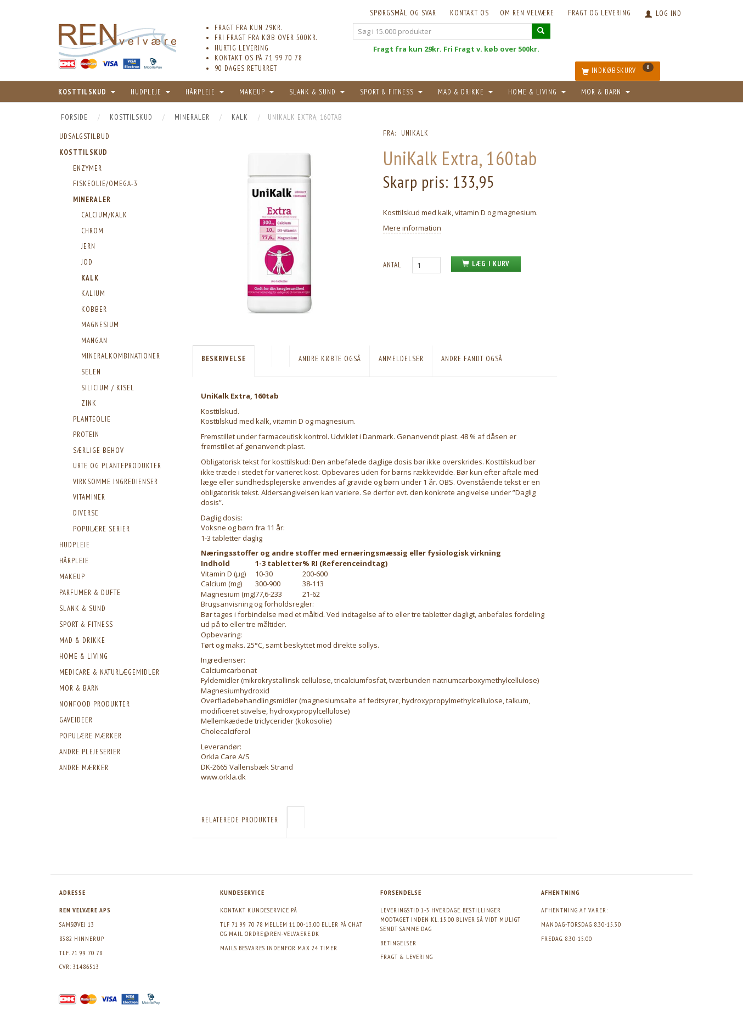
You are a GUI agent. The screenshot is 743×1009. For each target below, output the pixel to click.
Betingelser (398, 943)
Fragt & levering (406, 956)
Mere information (412, 228)
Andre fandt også (472, 358)
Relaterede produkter (239, 820)
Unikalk (415, 133)
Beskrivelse (223, 358)
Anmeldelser (401, 358)
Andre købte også (330, 358)
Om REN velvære (527, 13)
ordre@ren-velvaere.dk (282, 933)
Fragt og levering (599, 13)
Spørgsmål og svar (403, 13)
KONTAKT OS (469, 13)
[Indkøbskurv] (617, 71)
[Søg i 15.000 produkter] (541, 31)
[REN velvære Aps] (117, 38)
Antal (393, 265)
